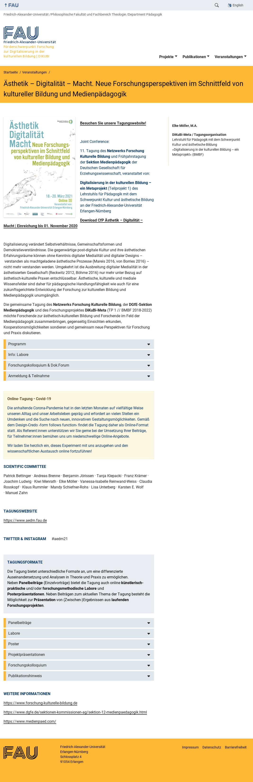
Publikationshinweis (25, 676)
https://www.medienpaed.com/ (30, 721)
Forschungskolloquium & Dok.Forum (38, 365)
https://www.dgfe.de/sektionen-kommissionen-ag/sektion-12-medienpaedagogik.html (75, 712)
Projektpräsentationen (26, 654)
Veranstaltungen (229, 57)
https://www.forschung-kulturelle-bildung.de (40, 703)
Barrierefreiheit (236, 747)
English (238, 5)
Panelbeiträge (19, 622)
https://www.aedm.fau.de (25, 520)
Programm (17, 344)
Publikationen (194, 57)
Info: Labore (18, 354)
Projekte (166, 57)
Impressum (190, 747)
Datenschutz (211, 747)
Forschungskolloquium (27, 665)
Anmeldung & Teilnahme (28, 376)
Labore (14, 633)
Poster (13, 644)
